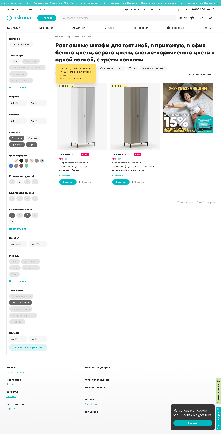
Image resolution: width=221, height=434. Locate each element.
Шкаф (15, 61)
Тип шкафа (16, 290)
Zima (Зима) (91, 404)
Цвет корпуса (18, 155)
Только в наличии (21, 44)
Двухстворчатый (21, 302)
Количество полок (21, 209)
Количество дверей (21, 176)
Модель (14, 255)
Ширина (14, 96)
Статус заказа (180, 9)
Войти (183, 17)
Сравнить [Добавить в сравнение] (84, 182)
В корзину (68, 182)
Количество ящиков (21, 192)
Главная (59, 37)
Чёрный (10, 408)
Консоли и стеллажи (153, 68)
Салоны (27, 9)
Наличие (14, 38)
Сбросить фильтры (28, 347)
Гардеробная (176, 28)
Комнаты (14, 132)
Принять (192, 423)
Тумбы (132, 68)
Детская (78, 28)
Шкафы (68, 37)
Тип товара (16, 55)
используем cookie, (193, 410)
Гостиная (46, 28)
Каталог (47, 18)
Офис (109, 28)
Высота (14, 114)
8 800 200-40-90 (203, 9)
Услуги (53, 9)
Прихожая (140, 28)
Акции (41, 9)
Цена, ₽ (14, 237)
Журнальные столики (111, 68)
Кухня (209, 28)
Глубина (14, 332)
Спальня (13, 28)
